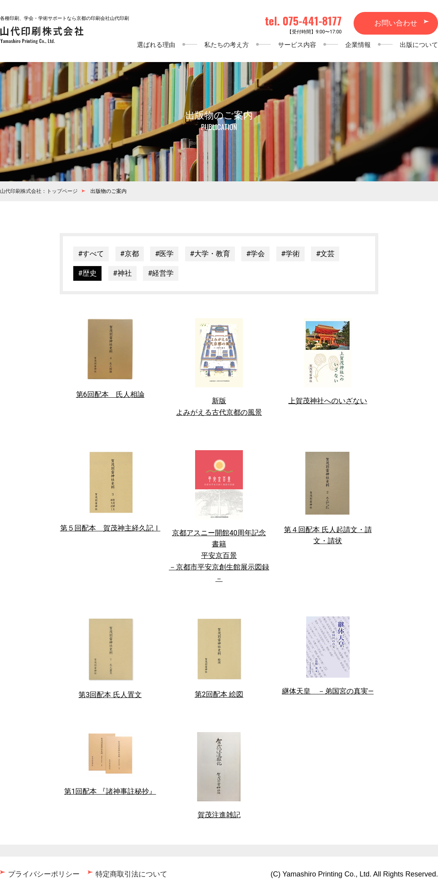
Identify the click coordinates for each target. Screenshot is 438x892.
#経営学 (161, 273)
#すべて (91, 253)
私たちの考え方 (226, 45)
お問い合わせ (395, 23)
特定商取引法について (131, 874)
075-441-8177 (312, 21)
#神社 (122, 273)
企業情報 (358, 45)
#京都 (129, 253)
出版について (419, 45)
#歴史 (87, 273)
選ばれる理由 (156, 45)
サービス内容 (297, 45)
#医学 (164, 253)
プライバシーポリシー (44, 874)
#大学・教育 (210, 253)
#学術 (290, 253)
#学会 (255, 253)
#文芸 (325, 253)
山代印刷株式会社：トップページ (39, 191)
